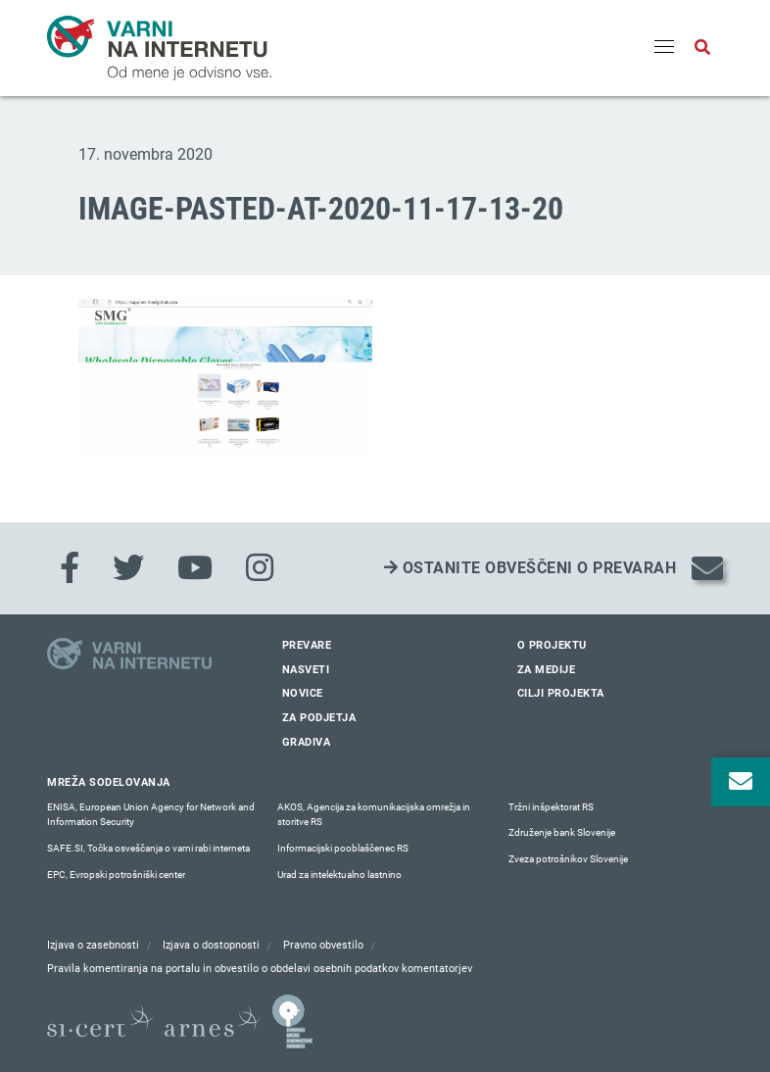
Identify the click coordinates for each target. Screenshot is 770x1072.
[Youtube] (195, 568)
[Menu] (664, 48)
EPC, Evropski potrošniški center (116, 874)
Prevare (307, 645)
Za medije (546, 669)
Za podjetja (319, 717)
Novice (302, 693)
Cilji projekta (560, 693)
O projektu (552, 645)
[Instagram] (259, 568)
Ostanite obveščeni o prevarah (530, 568)
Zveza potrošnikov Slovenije (568, 859)
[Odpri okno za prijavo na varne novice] (740, 781)
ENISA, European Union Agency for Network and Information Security (151, 815)
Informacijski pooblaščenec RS (343, 848)
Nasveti (306, 669)
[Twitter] (128, 568)
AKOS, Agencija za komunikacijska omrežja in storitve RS (373, 815)
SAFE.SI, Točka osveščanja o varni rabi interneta (148, 848)
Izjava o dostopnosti (211, 945)
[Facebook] (69, 568)
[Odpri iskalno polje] (702, 48)
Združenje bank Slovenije (561, 832)
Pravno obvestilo (323, 945)
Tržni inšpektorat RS (551, 807)
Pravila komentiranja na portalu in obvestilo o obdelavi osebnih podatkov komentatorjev (259, 968)
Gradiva (306, 742)
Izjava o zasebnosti (93, 945)
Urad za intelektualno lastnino (339, 874)
